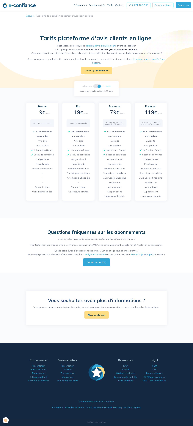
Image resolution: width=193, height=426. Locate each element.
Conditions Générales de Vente (68, 407)
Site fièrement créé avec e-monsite (97, 401)
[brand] (19, 5)
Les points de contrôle (125, 377)
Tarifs (110, 5)
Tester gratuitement (96, 70)
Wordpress (149, 254)
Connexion (183, 5)
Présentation (80, 5)
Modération (67, 377)
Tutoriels (125, 369)
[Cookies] (6, 420)
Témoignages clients (67, 380)
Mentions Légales (132, 407)
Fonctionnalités (97, 5)
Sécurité (67, 369)
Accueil (30, 15)
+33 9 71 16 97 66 (138, 5)
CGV (154, 369)
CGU (154, 365)
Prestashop (137, 254)
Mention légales (154, 373)
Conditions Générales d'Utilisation (103, 407)
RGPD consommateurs (154, 380)
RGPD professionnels (154, 377)
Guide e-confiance (125, 373)
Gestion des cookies (96, 422)
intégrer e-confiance (95, 254)
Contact (119, 5)
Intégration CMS (38, 377)
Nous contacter (96, 315)
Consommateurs (163, 5)
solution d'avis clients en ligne (101, 45)
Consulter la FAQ (96, 262)
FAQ (125, 365)
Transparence (67, 373)
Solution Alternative (38, 380)
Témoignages (38, 373)
